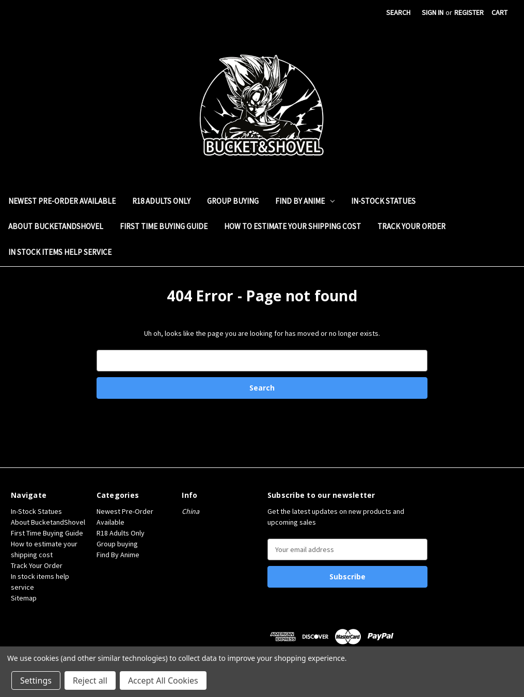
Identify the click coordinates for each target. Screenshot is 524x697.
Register (469, 12)
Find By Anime (305, 201)
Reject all (90, 680)
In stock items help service (60, 252)
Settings (36, 680)
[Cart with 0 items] (499, 12)
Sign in (432, 12)
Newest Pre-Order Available (62, 201)
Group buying (233, 201)
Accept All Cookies (163, 680)
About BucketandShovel (55, 226)
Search (398, 12)
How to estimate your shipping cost (292, 226)
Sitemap (24, 598)
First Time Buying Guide (164, 226)
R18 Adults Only (161, 201)
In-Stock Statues (383, 201)
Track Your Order (411, 226)
